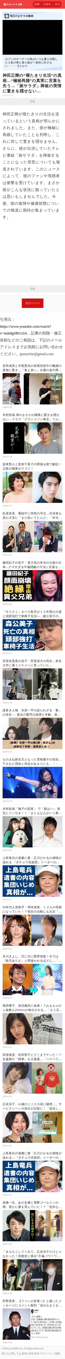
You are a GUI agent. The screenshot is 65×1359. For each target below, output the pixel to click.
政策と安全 (28, 1353)
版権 (57, 1353)
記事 (37, 4)
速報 (57, 4)
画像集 (47, 4)
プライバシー (47, 1353)
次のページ (32, 303)
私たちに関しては (11, 1353)
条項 (36, 1353)
